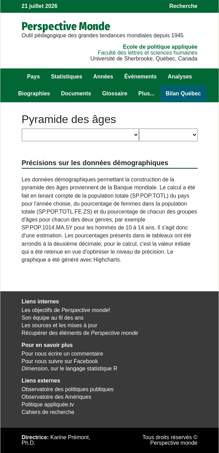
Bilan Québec (183, 93)
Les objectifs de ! (66, 310)
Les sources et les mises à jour (60, 325)
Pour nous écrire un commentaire (62, 354)
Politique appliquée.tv (48, 404)
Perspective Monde (66, 26)
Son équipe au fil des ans (53, 318)
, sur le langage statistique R (69, 368)
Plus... (146, 93)
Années (103, 76)
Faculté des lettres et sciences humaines (147, 53)
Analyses (180, 76)
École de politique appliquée (160, 47)
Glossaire (114, 93)
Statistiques (66, 76)
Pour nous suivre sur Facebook (60, 361)
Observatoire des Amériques (56, 397)
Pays (33, 76)
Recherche (183, 6)
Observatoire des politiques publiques (68, 389)
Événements (140, 76)
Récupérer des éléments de (80, 333)
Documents (76, 93)
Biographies (34, 93)
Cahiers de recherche (48, 412)
